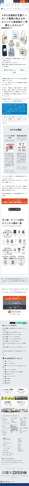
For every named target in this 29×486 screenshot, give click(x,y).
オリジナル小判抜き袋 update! (14, 338)
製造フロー (20, 448)
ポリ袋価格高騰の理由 (15, 281)
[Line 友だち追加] (14, 473)
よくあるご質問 (6, 448)
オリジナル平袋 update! (12, 341)
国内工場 (20, 449)
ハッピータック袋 (6, 428)
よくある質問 (22, 4)
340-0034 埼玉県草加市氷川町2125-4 (12, 460)
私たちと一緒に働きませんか (14, 332)
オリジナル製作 (5, 28)
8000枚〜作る (23, 423)
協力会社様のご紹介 (7, 452)
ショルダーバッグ (6, 422)
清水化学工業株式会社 (8, 458)
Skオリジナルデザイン (7, 446)
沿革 (19, 443)
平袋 (3, 430)
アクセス (20, 442)
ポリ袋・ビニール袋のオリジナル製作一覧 (14, 223)
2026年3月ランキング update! (14, 334)
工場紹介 (19, 447)
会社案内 (26, 4)
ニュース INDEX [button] (14, 209)
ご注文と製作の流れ (7, 443)
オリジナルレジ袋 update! (13, 336)
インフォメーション (6, 464)
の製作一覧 (10, 415)
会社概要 (7, 378)
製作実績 (15, 4)
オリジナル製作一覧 (8, 4)
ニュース (5, 441)
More (4, 354)
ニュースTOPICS (9, 325)
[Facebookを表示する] (17, 473)
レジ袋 (3, 420)
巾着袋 (3, 426)
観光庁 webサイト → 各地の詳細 (14, 71)
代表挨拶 (20, 440)
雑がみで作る (23, 424)
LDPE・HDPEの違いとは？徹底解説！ (14, 371)
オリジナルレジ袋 (9, 376)
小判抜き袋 (4, 419)
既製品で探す (23, 425)
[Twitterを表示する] (10, 473)
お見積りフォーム (9, 374)
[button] (27, 1)
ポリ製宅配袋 (14, 422)
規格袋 (12, 420)
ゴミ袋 (12, 419)
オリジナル (5, 433)
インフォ (16, 1)
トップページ (8, 361)
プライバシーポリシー (10, 468)
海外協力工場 (20, 451)
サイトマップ (20, 468)
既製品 (4, 434)
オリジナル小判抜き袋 (10, 369)
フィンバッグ (5, 429)
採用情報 (7, 383)
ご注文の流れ (12, 4)
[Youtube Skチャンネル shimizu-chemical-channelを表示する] (25, 473)
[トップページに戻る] (3, 8)
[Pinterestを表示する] (7, 473)
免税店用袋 (4, 432)
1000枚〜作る (23, 422)
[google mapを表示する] (21, 472)
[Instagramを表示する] (3, 473)
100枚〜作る (23, 420)
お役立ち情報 (18, 4)
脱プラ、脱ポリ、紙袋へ (8, 454)
